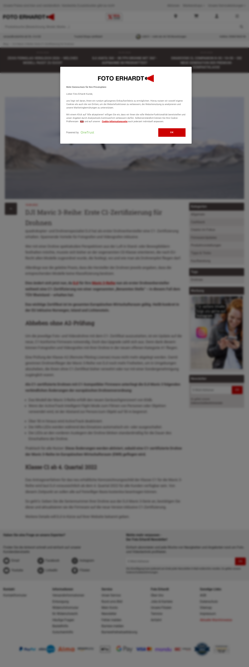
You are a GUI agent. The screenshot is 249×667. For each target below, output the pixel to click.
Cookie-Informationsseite (115, 121)
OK (171, 132)
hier (82, 121)
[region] (126, 105)
